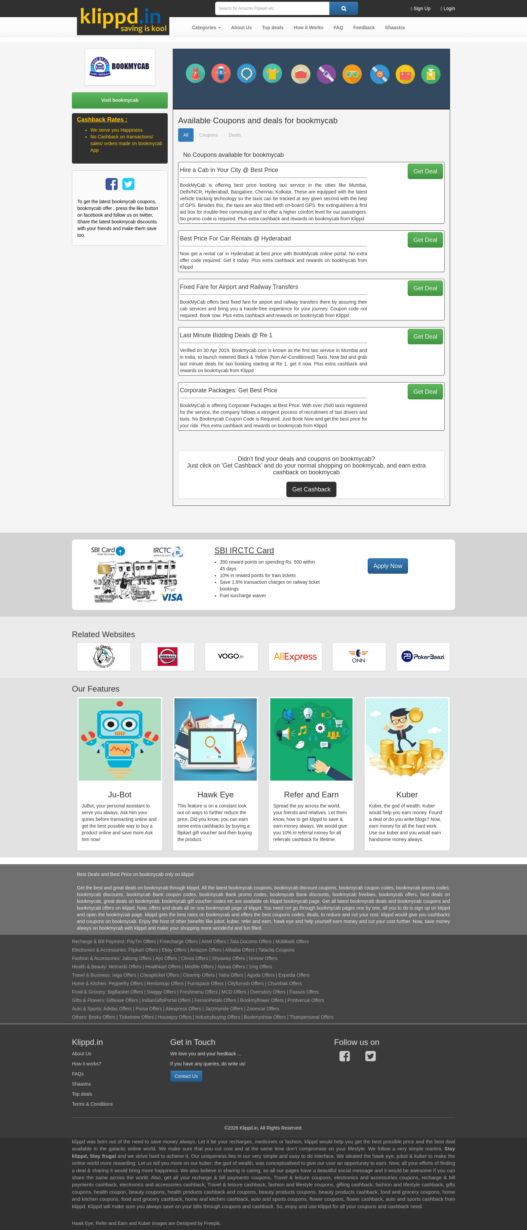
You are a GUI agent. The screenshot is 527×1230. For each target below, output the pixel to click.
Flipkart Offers (143, 950)
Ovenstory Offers (268, 992)
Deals (235, 135)
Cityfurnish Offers (246, 983)
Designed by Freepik (197, 1223)
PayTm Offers (141, 941)
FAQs (78, 1074)
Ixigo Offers (124, 975)
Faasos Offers (304, 992)
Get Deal (425, 171)
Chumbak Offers (285, 983)
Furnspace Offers (206, 983)
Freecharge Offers (179, 941)
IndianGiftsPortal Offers (166, 1000)
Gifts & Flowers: (88, 1000)
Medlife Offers (199, 966)
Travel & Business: (92, 975)
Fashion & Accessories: (96, 958)
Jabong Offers (137, 958)
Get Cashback (311, 489)
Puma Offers (148, 1008)
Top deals (82, 1094)
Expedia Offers (293, 975)
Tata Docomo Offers (251, 941)
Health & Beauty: (89, 966)
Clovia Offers (194, 958)
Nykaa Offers (231, 966)
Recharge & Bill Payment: (99, 941)
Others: (80, 1017)
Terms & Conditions (92, 1104)
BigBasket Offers (125, 992)
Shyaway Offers (228, 958)
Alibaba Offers (239, 950)
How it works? (86, 1063)
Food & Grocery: (89, 992)
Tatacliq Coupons (276, 950)
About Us (81, 1053)
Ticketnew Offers (136, 1017)
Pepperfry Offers (126, 983)
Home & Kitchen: (89, 983)
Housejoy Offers (175, 1017)
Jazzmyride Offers (224, 1008)
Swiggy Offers (161, 992)
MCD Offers (233, 992)
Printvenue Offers (305, 1000)
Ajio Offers (166, 958)
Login (448, 8)
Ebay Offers (174, 950)
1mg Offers (260, 966)
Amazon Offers (205, 950)
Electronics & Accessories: (99, 950)
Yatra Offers (230, 975)
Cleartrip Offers (199, 975)
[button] (206, 27)
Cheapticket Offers (159, 975)
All (186, 135)
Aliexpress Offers (183, 1008)
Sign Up (421, 8)
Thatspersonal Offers (311, 1017)
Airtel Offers (213, 941)
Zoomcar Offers (263, 1008)
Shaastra (81, 1084)
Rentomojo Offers (165, 983)
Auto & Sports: (87, 1008)
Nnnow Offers (263, 958)
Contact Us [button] (186, 1076)
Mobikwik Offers (292, 941)
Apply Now (387, 566)
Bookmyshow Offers (265, 1017)
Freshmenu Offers (199, 992)
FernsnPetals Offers (215, 1000)
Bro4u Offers (102, 1017)
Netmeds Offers (125, 966)
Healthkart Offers (163, 966)
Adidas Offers (117, 1008)
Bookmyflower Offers (262, 1000)
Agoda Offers (261, 975)
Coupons (208, 135)
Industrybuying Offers (217, 1017)
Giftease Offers (122, 1000)
